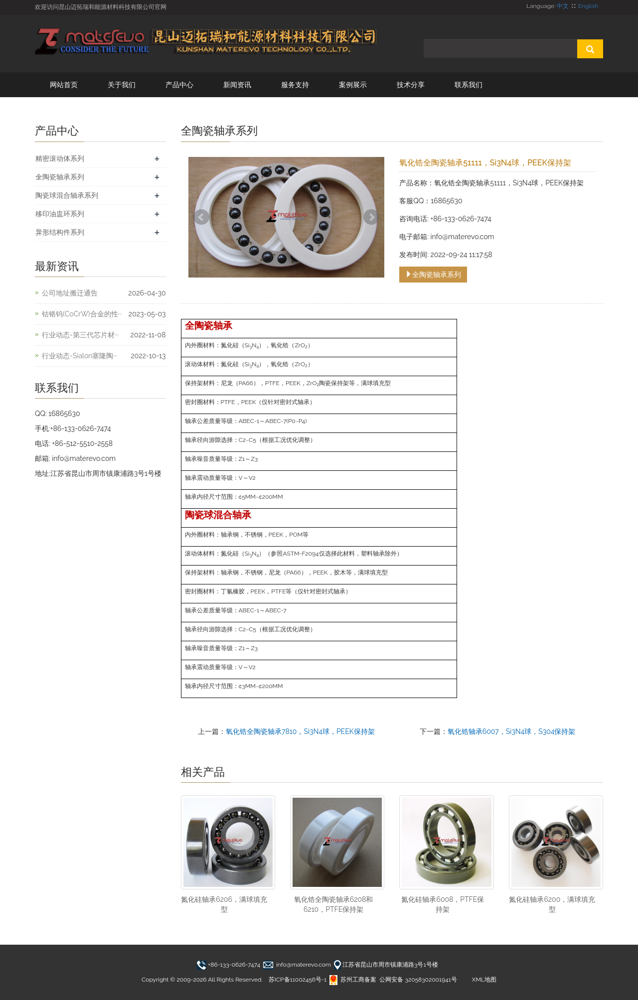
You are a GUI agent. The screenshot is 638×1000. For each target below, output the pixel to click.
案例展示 (353, 85)
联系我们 (468, 85)
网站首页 (64, 85)
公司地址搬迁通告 (70, 293)
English (588, 5)
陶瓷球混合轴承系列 (66, 195)
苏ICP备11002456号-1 (297, 979)
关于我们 (122, 85)
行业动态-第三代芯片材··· (80, 335)
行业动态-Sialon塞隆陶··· (79, 356)
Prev (201, 217)
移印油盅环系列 (59, 214)
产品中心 (179, 85)
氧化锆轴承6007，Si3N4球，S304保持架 (512, 731)
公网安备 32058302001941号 (418, 979)
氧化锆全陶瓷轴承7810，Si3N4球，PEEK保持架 (300, 731)
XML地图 (484, 979)
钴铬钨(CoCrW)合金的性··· (82, 314)
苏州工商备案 (352, 979)
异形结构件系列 (59, 232)
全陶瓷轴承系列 (433, 275)
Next (371, 217)
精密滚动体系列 (59, 158)
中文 (563, 5)
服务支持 (295, 85)
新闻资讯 (237, 85)
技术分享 (411, 85)
